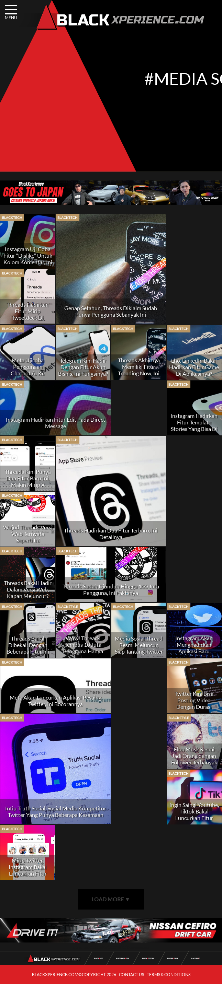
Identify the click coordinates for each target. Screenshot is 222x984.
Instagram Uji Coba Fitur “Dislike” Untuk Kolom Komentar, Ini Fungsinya (27, 259)
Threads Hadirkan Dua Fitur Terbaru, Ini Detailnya (110, 533)
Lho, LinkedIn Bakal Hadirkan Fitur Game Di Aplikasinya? (194, 367)
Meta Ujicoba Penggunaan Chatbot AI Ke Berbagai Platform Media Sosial (27, 373)
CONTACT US (131, 974)
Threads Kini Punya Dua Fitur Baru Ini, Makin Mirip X (28, 478)
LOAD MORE (111, 899)
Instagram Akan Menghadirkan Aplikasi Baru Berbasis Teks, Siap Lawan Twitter (194, 651)
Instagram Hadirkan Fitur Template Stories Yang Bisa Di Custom (194, 425)
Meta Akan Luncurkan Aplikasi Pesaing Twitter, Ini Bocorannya (55, 700)
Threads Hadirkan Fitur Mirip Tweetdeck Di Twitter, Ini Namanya (27, 314)
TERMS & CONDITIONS (168, 974)
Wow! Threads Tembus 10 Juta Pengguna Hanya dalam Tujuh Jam (83, 648)
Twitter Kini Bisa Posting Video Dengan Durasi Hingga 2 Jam (194, 703)
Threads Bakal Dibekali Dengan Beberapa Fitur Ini (28, 645)
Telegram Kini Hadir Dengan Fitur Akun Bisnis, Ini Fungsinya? (83, 367)
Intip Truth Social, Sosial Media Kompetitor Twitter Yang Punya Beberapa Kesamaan (55, 811)
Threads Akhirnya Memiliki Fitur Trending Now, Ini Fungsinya (139, 370)
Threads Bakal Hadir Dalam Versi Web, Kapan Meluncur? (28, 589)
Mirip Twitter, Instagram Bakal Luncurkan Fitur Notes (28, 870)
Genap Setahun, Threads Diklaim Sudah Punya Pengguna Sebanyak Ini (110, 311)
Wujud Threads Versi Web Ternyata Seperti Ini (28, 533)
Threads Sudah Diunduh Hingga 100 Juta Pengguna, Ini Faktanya (111, 589)
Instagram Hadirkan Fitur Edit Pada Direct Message (55, 422)
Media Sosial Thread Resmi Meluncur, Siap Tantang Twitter (139, 645)
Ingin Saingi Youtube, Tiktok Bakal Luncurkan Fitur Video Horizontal (194, 814)
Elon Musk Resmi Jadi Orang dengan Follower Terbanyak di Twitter (194, 759)
